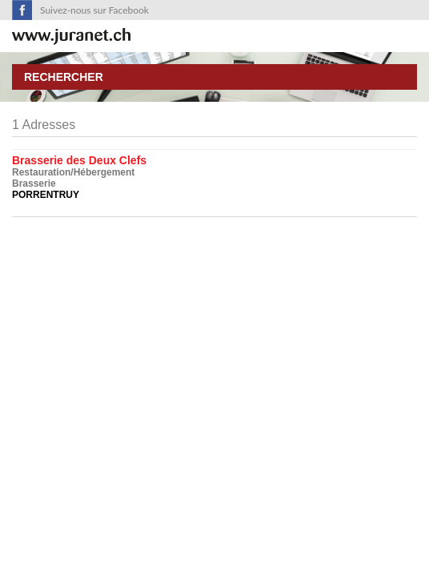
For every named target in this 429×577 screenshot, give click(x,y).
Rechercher (63, 77)
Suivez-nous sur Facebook (94, 10)
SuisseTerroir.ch (71, 36)
